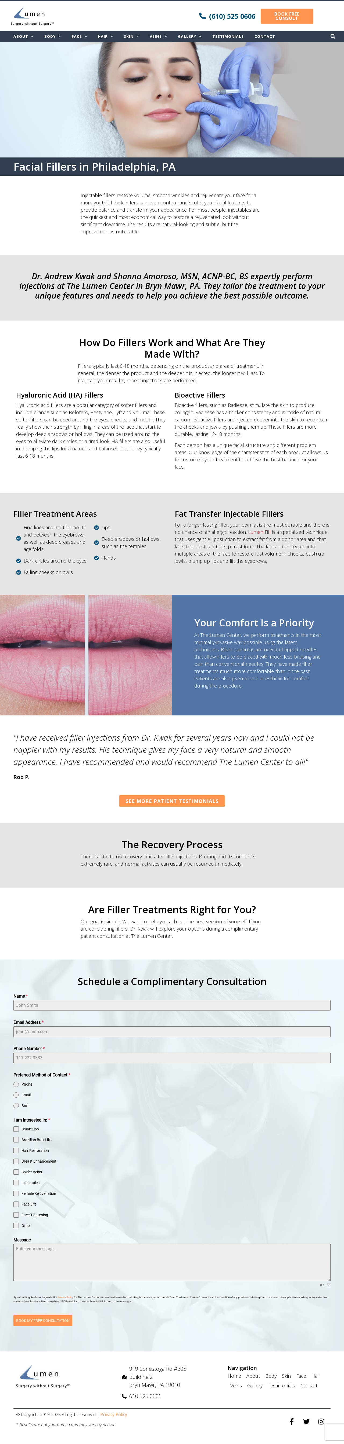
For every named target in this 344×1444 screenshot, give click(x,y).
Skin (131, 36)
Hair (105, 36)
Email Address (28, 1022)
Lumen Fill (259, 532)
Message (22, 1240)
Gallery (190, 36)
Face (79, 36)
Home (234, 1375)
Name (20, 996)
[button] (332, 36)
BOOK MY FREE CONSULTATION (43, 1320)
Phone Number (29, 1048)
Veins (158, 36)
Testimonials (228, 36)
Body (52, 36)
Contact (265, 36)
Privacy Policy (66, 1297)
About (23, 36)
